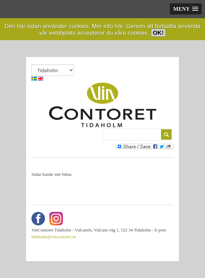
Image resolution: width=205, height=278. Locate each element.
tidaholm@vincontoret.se (53, 236)
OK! (158, 32)
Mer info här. (108, 26)
